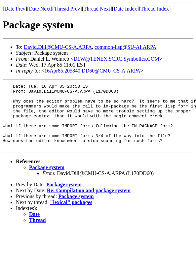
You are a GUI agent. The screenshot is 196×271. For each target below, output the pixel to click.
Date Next (40, 9)
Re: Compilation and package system (89, 203)
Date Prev (14, 9)
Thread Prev (67, 9)
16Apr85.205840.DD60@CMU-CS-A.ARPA (92, 71)
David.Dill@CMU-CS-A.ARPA (58, 47)
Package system (46, 180)
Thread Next (97, 9)
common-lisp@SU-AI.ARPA (125, 47)
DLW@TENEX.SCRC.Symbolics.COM (116, 59)
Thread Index (154, 9)
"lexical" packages (71, 215)
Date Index (125, 9)
